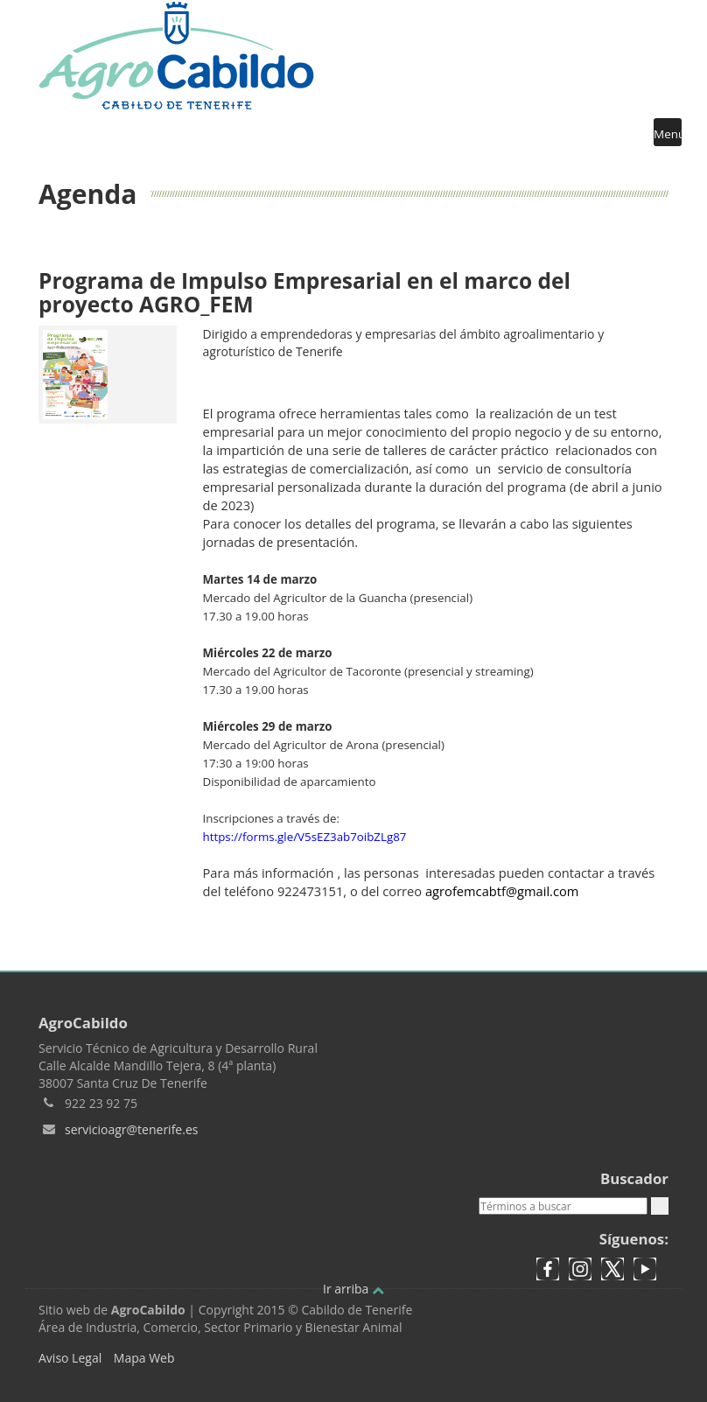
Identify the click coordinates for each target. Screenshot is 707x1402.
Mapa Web (144, 1357)
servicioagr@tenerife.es (131, 1129)
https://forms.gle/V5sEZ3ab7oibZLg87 (305, 837)
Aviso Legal (70, 1357)
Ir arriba (353, 1288)
